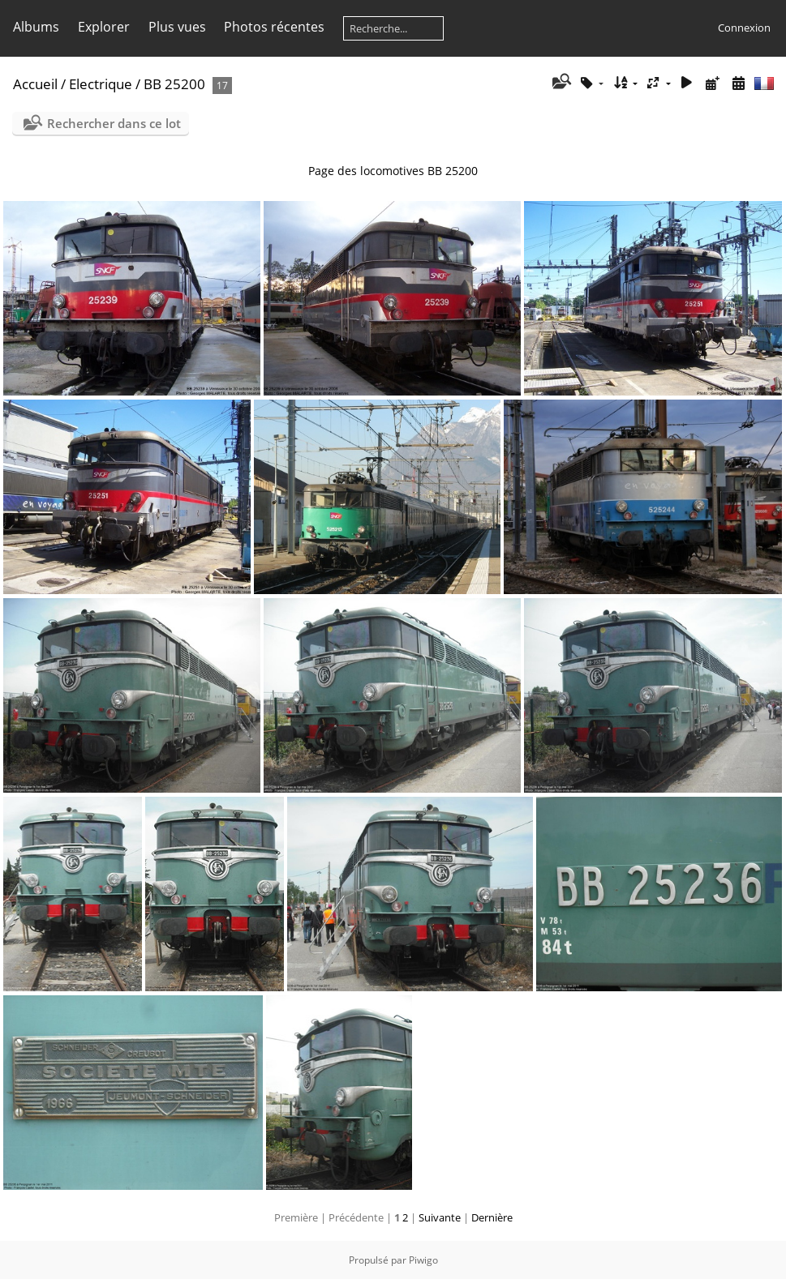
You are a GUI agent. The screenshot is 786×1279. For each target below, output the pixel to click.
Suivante (440, 1217)
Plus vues (177, 27)
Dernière (492, 1217)
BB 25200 (174, 84)
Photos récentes (274, 27)
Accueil (35, 84)
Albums (36, 27)
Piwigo (423, 1260)
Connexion (744, 27)
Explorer (104, 27)
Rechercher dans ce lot (114, 123)
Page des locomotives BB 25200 (393, 170)
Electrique (100, 84)
